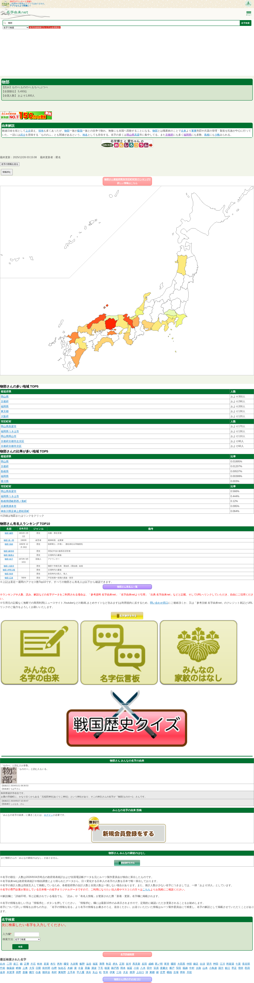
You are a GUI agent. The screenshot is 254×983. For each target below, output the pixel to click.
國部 (173, 963)
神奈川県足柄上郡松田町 (15, 511)
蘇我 (79, 130)
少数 (217, 134)
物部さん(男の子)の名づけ (127, 979)
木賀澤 (10, 972)
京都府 (169, 134)
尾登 (166, 963)
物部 (66, 130)
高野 (18, 972)
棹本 (39, 963)
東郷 (152, 972)
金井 (2, 972)
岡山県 (130, 134)
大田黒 (181, 963)
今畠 (80, 968)
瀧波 (94, 968)
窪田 (178, 968)
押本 (182, 972)
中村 (191, 968)
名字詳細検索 (127, 954)
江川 (222, 963)
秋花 (108, 963)
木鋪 (70, 968)
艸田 (215, 963)
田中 (149, 968)
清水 (88, 972)
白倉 (38, 972)
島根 (206, 134)
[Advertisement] (97, 52)
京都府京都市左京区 (12, 441)
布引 (53, 963)
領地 (41, 130)
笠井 (105, 972)
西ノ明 (159, 963)
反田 (144, 963)
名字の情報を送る (9, 164)
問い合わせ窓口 (159, 602)
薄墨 (101, 963)
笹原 (156, 968)
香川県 (5, 481)
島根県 (5, 471)
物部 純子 (9, 559)
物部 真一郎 (9, 540)
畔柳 (18, 968)
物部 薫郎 (9, 533)
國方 (31, 972)
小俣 (136, 968)
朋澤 (132, 972)
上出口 (140, 972)
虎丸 (115, 963)
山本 (205, 968)
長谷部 (246, 963)
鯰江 (227, 968)
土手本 (71, 972)
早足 (234, 968)
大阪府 (5, 416)
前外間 (46, 968)
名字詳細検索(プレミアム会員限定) (44, 27)
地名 (85, 134)
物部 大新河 (9, 566)
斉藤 (87, 968)
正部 (121, 963)
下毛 (100, 968)
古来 (183, 130)
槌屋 (107, 968)
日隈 (38, 968)
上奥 (25, 968)
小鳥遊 (213, 968)
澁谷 (88, 963)
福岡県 (187, 134)
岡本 (123, 968)
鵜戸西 (115, 968)
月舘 (189, 972)
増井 (240, 968)
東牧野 (62, 972)
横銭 (169, 972)
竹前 (2, 968)
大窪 (31, 968)
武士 (22, 134)
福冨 (129, 968)
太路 (198, 968)
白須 (202, 963)
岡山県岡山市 (8, 436)
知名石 (62, 968)
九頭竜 (74, 963)
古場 (176, 972)
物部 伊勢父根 (9, 570)
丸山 (95, 972)
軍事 (193, 130)
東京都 (5, 411)
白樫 (54, 968)
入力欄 (6, 934)
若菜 (46, 963)
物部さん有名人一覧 (127, 586)
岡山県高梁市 (8, 426)
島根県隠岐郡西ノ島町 (14, 501)
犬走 (125, 972)
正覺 (26, 963)
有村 (54, 972)
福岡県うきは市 (10, 431)
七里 (238, 963)
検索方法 (8, 939)
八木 (142, 968)
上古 (28, 130)
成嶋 (151, 963)
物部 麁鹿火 (9, 555)
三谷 (118, 972)
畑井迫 (46, 972)
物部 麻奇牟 (9, 551)
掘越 (185, 968)
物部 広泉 (9, 578)
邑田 (247, 968)
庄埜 (162, 972)
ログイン (48, 815)
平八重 (80, 972)
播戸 (171, 968)
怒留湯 (230, 963)
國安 (66, 963)
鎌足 (195, 963)
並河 (128, 963)
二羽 (9, 963)
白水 (2, 963)
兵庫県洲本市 (8, 506)
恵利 (59, 963)
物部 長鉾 (9, 544)
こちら (146, 889)
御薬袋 (10, 968)
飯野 (82, 963)
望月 (209, 963)
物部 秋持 (9, 574)
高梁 (136, 134)
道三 (15, 963)
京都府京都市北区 (11, 446)
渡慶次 (164, 968)
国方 (221, 968)
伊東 (112, 972)
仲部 (189, 963)
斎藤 (25, 972)
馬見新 (136, 963)
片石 (33, 963)
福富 (95, 963)
